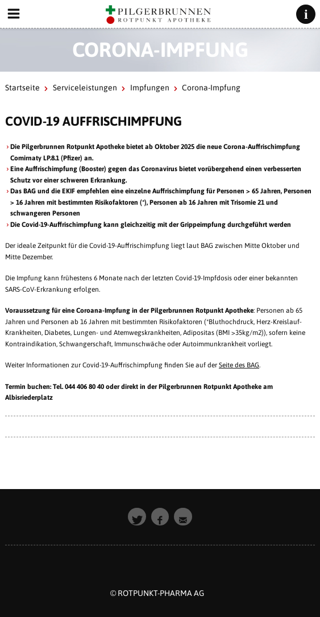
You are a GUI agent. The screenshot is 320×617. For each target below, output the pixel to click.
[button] (137, 517)
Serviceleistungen (85, 87)
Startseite (22, 87)
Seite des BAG (239, 365)
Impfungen (149, 87)
